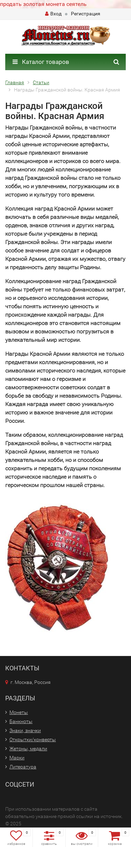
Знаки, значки (25, 730)
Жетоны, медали (28, 748)
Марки (16, 757)
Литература (22, 766)
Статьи (41, 82)
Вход (53, 13)
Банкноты (20, 721)
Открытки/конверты (32, 739)
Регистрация (85, 13)
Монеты (18, 712)
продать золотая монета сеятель (43, 4)
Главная (14, 82)
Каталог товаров (41, 61)
